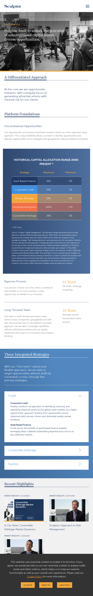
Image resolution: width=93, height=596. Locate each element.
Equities (13, 464)
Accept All (27, 585)
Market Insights (11, 496)
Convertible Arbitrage (22, 450)
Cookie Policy (34, 576)
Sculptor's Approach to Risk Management (65, 527)
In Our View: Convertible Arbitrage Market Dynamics (20, 527)
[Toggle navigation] (87, 6)
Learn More (65, 585)
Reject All (46, 585)
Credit (12, 395)
